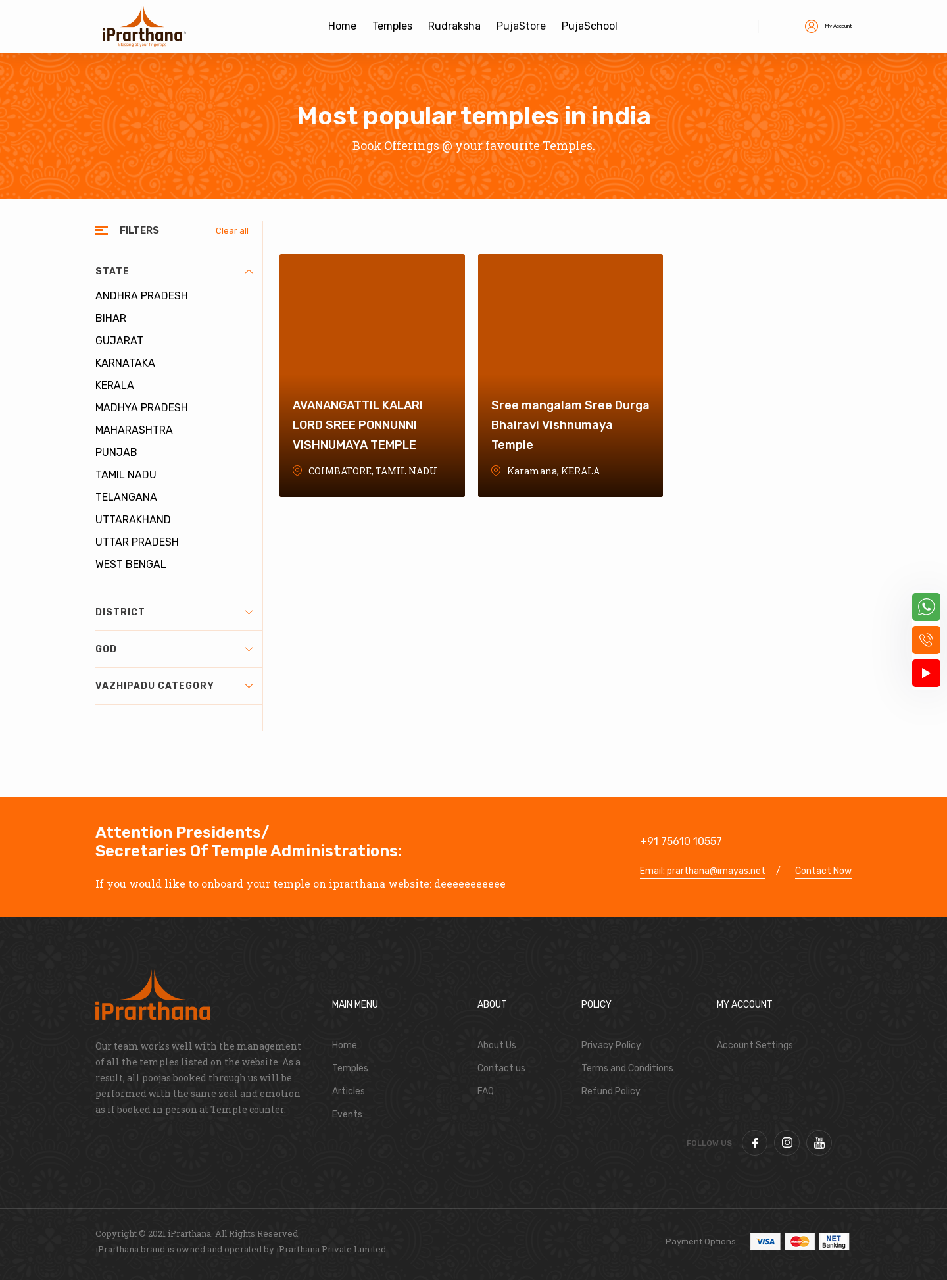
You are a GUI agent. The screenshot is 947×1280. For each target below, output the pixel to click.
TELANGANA (126, 497)
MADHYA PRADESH (141, 407)
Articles (348, 1091)
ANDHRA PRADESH (141, 296)
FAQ (485, 1091)
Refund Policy (611, 1091)
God (174, 649)
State (174, 271)
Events (347, 1114)
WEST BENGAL (130, 564)
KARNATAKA (125, 363)
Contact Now (823, 871)
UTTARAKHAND (133, 519)
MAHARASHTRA (134, 430)
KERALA (114, 385)
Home (344, 1045)
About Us (496, 1045)
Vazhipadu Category (174, 686)
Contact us (501, 1068)
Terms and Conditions (627, 1068)
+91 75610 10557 (681, 841)
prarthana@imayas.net (716, 871)
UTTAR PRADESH (137, 542)
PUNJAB (116, 452)
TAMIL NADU (126, 475)
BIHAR (110, 318)
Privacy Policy (611, 1045)
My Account (814, 25)
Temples (350, 1068)
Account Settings (755, 1045)
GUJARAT (119, 340)
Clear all (232, 231)
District (174, 612)
